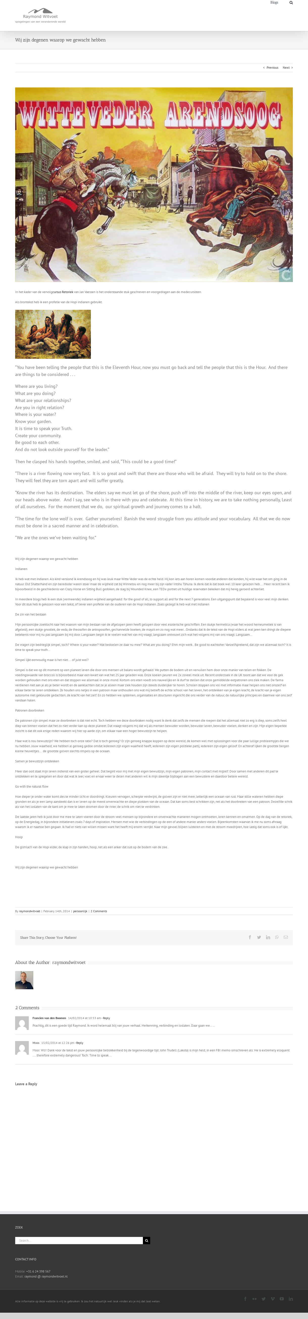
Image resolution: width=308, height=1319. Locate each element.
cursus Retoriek (63, 292)
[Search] (291, 2)
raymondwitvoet (29, 911)
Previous (272, 67)
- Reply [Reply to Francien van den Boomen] (105, 1018)
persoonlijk (80, 911)
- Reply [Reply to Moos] (78, 1043)
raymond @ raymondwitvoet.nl (46, 1276)
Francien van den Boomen (49, 1018)
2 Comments (99, 911)
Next (286, 67)
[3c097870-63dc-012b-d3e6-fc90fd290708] (154, 184)
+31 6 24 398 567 (38, 1271)
